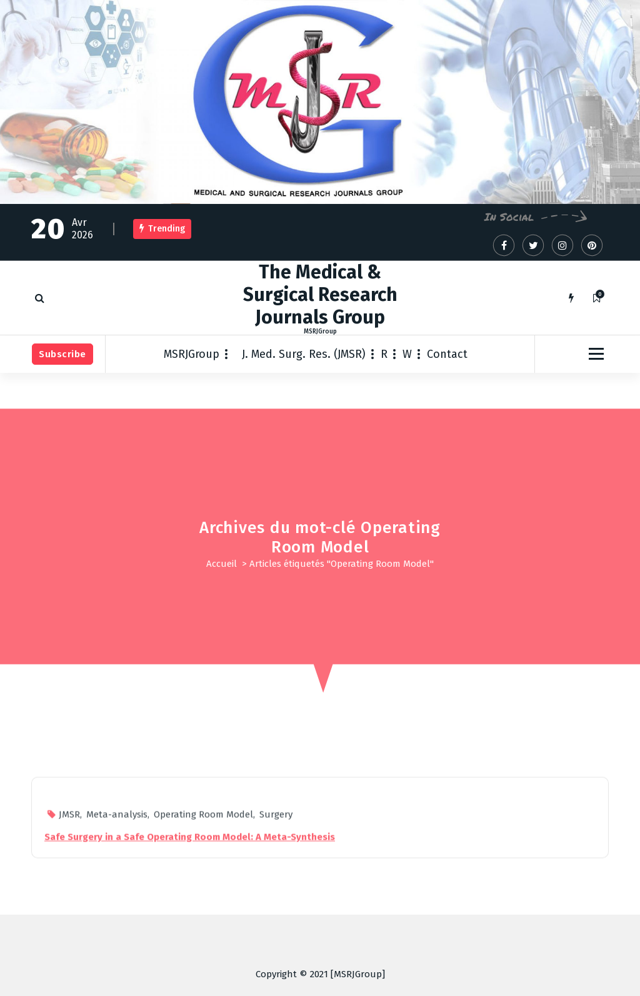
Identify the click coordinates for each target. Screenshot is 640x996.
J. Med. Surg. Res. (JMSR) (304, 354)
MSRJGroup (191, 354)
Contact (447, 354)
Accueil (221, 563)
